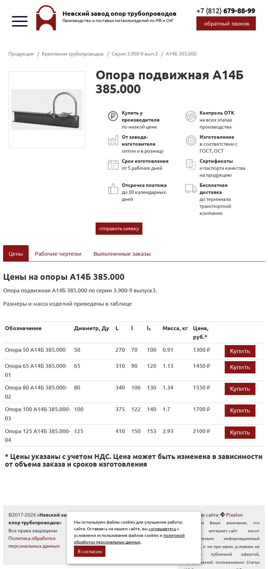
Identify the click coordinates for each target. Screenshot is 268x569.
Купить (240, 350)
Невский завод (119, 13)
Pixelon (234, 514)
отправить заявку (119, 228)
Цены (16, 253)
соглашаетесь (162, 528)
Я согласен (89, 551)
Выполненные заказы (122, 253)
